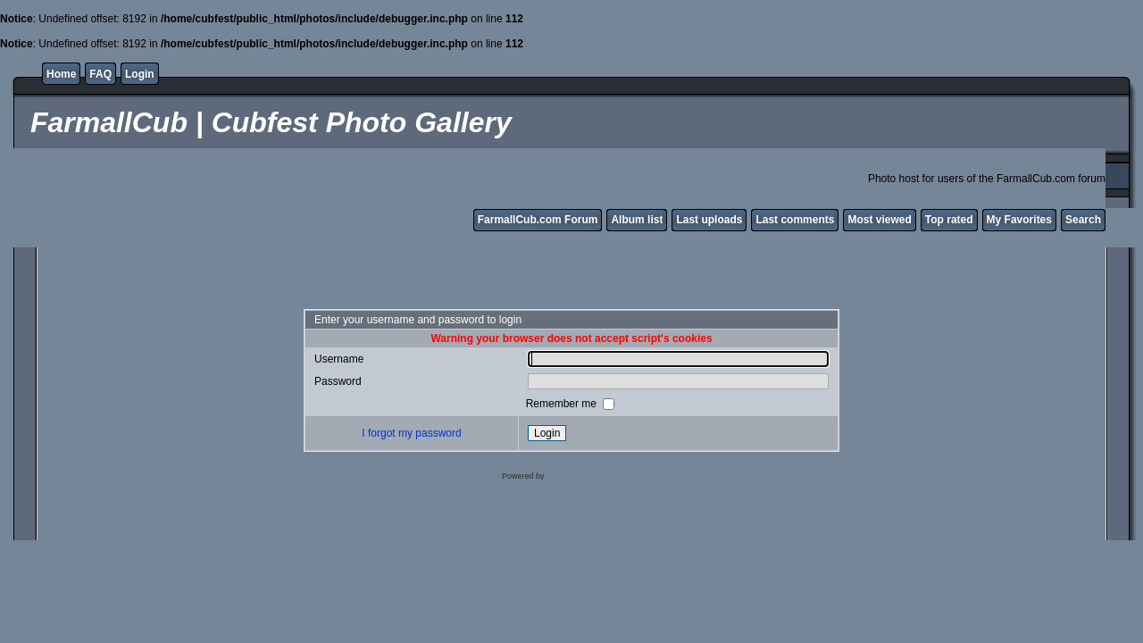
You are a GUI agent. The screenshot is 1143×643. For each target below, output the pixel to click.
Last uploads (709, 219)
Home (61, 74)
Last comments (794, 219)
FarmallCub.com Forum (538, 219)
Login (139, 74)
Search (1083, 219)
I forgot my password (411, 433)
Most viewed (879, 219)
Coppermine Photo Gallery (593, 476)
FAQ (100, 74)
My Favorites (1019, 219)
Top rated (949, 219)
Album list (637, 219)
